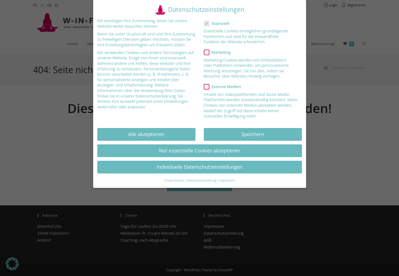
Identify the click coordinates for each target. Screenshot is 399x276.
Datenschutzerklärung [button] (202, 180)
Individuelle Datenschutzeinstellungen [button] (200, 166)
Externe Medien (224, 86)
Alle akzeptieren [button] (146, 134)
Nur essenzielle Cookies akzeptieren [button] (199, 150)
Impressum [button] (227, 180)
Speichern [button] (253, 134)
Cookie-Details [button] (174, 180)
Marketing (219, 52)
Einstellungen (176, 101)
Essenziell (219, 23)
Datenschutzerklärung (156, 96)
